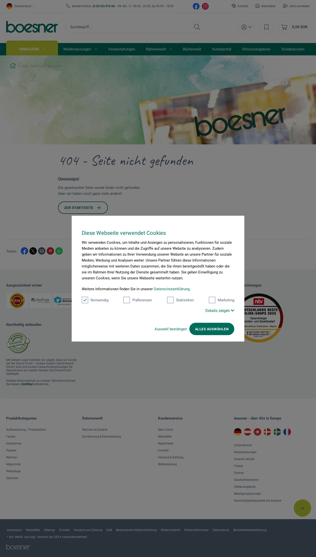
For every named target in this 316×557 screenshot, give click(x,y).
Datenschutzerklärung (172, 289)
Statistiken (180, 300)
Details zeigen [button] (219, 310)
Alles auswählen (212, 329)
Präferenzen (137, 300)
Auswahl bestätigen (171, 329)
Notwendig (95, 300)
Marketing (221, 300)
